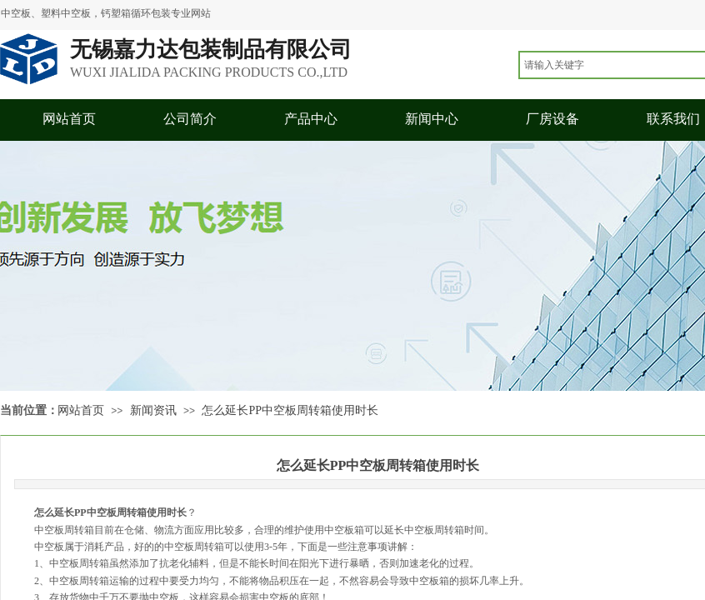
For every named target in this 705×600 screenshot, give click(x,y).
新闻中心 (431, 119)
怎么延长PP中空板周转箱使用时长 (290, 410)
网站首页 (69, 119)
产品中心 (311, 119)
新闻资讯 (153, 410)
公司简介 (190, 119)
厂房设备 (552, 119)
